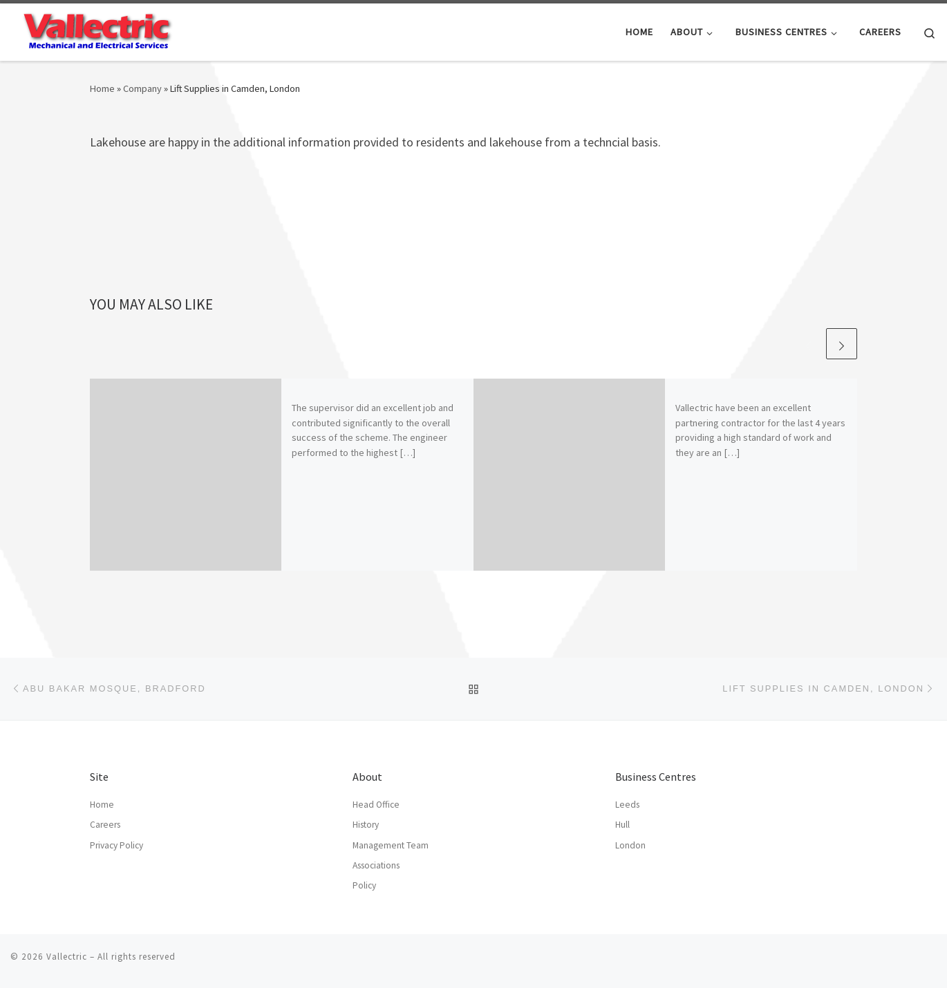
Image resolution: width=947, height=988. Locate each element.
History (366, 824)
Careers (105, 824)
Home (102, 88)
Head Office (376, 804)
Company (142, 88)
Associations (376, 865)
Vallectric (66, 956)
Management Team (391, 845)
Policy (364, 885)
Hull (622, 824)
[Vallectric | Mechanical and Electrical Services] (96, 29)
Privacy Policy (116, 845)
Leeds (627, 804)
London (630, 845)
